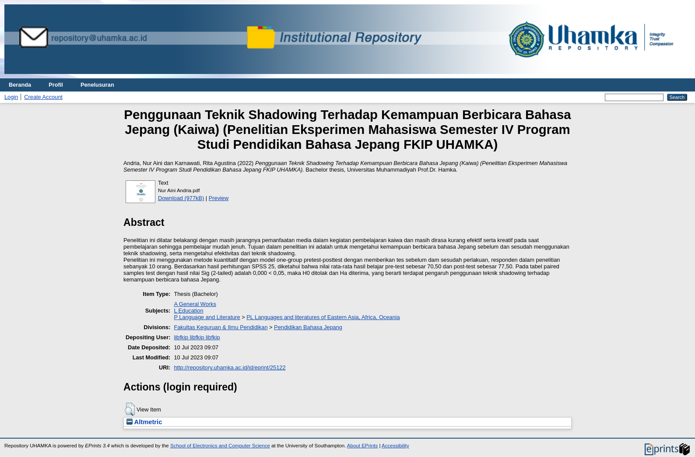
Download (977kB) (181, 198)
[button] (130, 409)
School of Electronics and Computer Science (220, 445)
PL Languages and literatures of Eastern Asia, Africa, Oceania (323, 317)
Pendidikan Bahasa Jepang (308, 327)
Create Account (43, 97)
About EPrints (362, 445)
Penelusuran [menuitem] (97, 84)
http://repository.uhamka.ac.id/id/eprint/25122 (229, 367)
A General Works (195, 304)
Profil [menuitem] (56, 84)
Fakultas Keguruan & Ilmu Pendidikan (220, 327)
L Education (188, 310)
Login (11, 97)
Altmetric (144, 421)
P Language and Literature (207, 317)
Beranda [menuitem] (20, 84)
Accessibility (395, 445)
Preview (219, 198)
